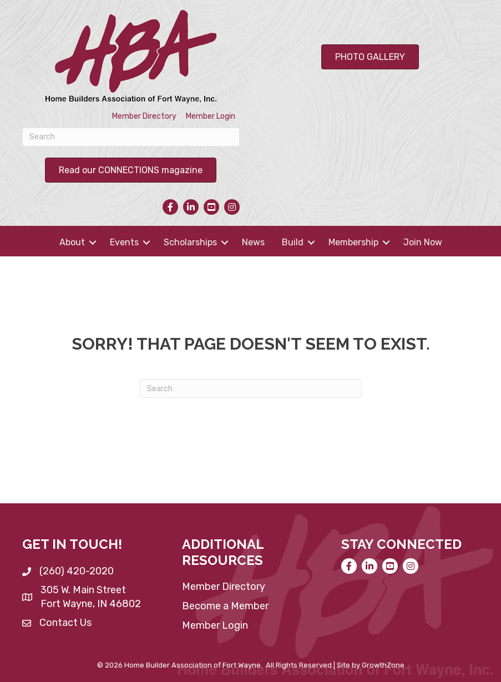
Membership (353, 242)
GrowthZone (383, 665)
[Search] (131, 137)
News (253, 242)
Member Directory (144, 116)
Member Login (210, 116)
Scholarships (190, 242)
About (72, 242)
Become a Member (225, 606)
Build (292, 242)
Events (124, 242)
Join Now (422, 242)
